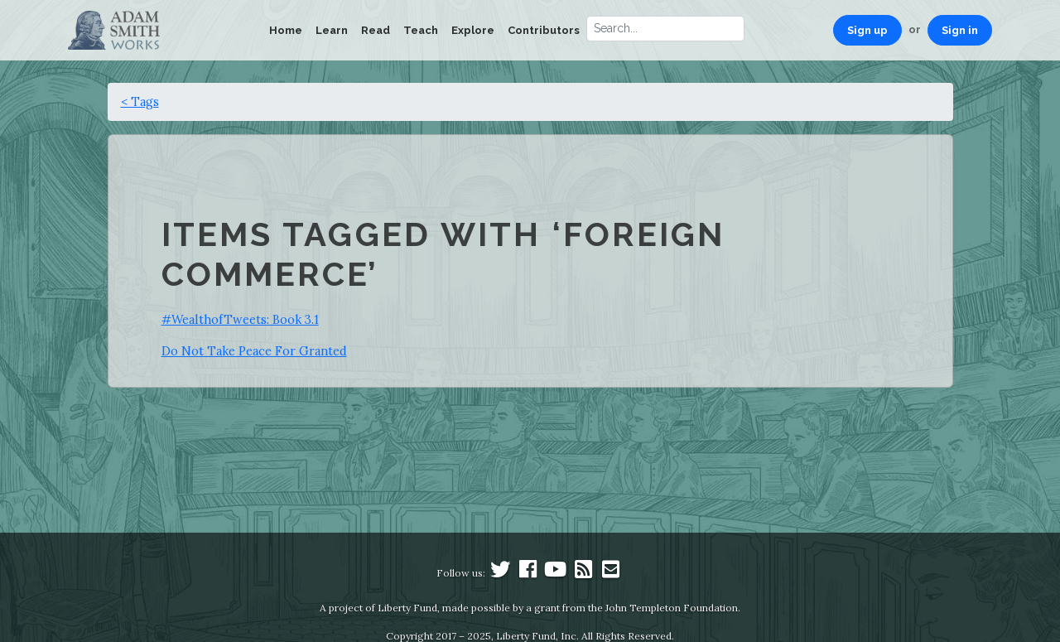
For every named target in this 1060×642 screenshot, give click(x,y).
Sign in (960, 30)
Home (285, 30)
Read (375, 30)
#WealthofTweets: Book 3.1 (240, 319)
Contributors (544, 30)
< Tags (140, 101)
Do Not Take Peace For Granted (254, 351)
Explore (472, 30)
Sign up (867, 30)
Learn (332, 30)
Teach (420, 30)
